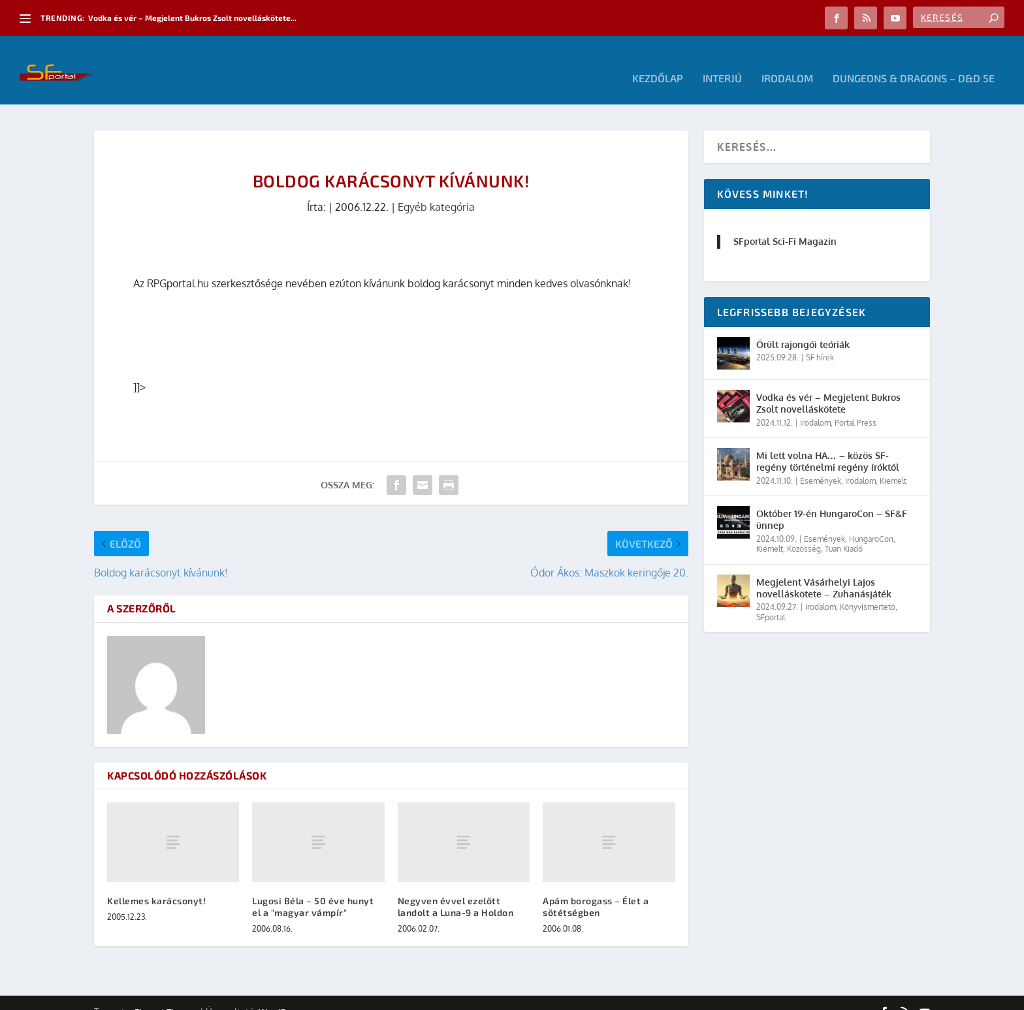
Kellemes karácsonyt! (156, 883)
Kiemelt (893, 464)
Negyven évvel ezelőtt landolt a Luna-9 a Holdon (456, 889)
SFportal (770, 600)
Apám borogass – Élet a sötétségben (595, 889)
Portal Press (855, 406)
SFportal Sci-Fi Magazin (785, 224)
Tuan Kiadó (844, 532)
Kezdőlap (657, 62)
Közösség (804, 532)
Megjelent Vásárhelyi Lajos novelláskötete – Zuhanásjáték (823, 571)
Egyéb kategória (436, 190)
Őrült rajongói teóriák (803, 328)
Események (820, 464)
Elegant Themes (166, 995)
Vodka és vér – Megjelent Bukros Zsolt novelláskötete (828, 386)
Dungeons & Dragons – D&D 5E (914, 62)
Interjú (722, 62)
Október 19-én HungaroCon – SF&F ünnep (831, 503)
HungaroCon (871, 522)
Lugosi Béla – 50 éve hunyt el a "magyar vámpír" (313, 889)
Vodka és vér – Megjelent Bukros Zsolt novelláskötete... (192, 17)
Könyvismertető (867, 590)
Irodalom (787, 62)
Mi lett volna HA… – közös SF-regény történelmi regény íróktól (827, 445)
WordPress (280, 995)
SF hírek (820, 341)
